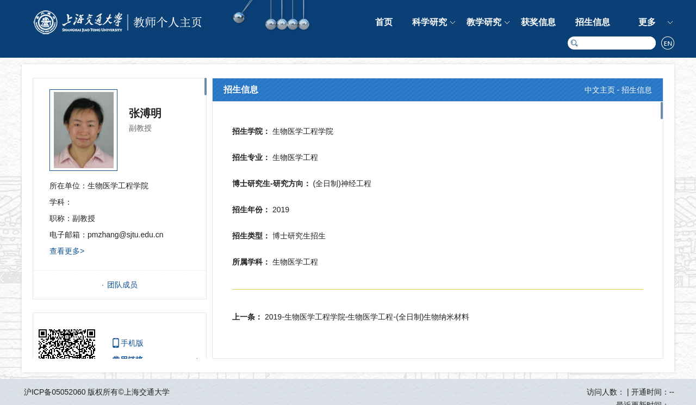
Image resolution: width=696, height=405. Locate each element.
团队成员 (122, 284)
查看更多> (66, 251)
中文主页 (600, 89)
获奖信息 (538, 22)
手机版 (132, 343)
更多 (647, 22)
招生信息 (592, 22)
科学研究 (429, 22)
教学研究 (484, 22)
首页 (384, 22)
